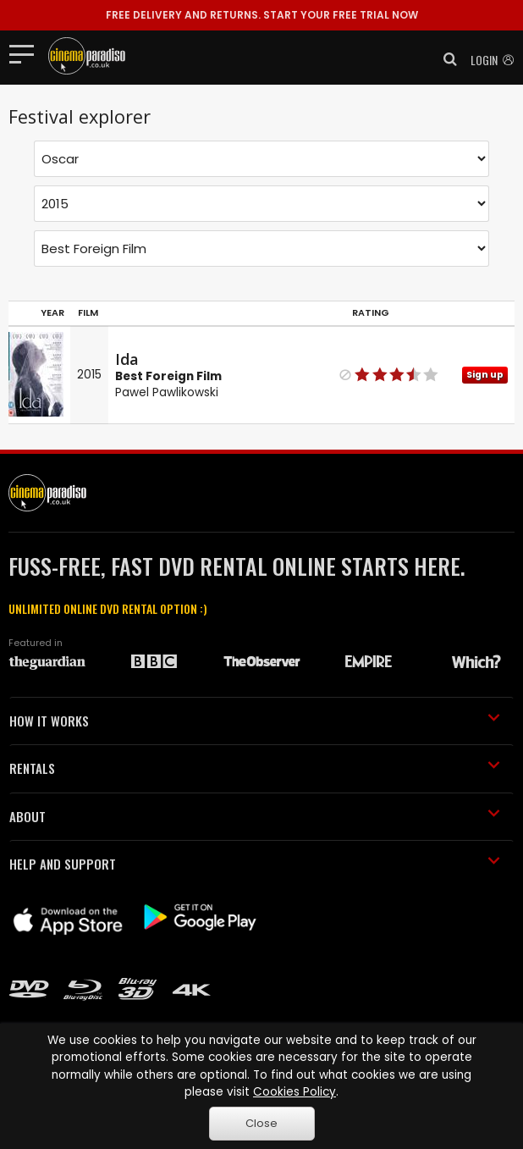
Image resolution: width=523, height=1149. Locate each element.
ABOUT (254, 816)
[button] (445, 59)
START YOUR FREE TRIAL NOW (262, 15)
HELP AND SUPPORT (254, 863)
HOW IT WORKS (254, 720)
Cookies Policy (294, 1092)
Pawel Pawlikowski (166, 392)
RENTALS (254, 768)
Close (261, 1123)
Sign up (485, 374)
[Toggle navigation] (26, 53)
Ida (126, 359)
